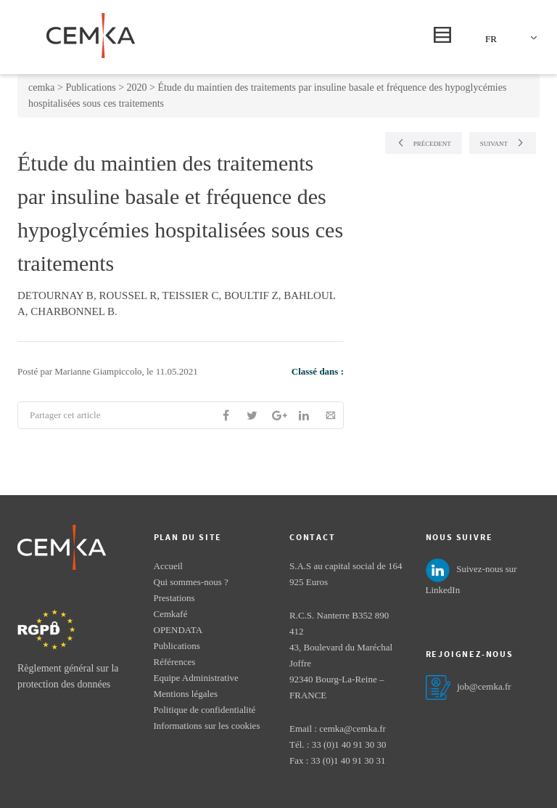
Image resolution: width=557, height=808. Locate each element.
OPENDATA (178, 629)
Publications (177, 645)
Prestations (174, 597)
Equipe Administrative (196, 677)
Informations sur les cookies (207, 725)
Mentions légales (186, 693)
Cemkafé (171, 613)
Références (175, 661)
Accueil (168, 565)
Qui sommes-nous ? (191, 581)
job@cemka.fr (484, 686)
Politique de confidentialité (205, 709)
